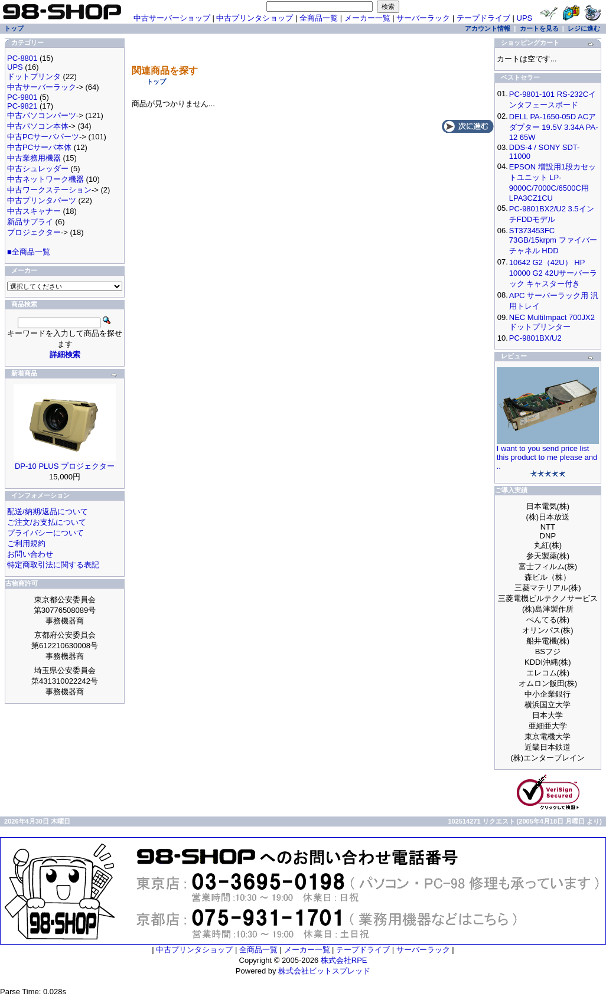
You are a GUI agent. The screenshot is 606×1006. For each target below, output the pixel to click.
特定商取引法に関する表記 (53, 564)
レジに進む (584, 28)
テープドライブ (483, 18)
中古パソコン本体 (38, 126)
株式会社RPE (344, 960)
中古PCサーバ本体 (39, 147)
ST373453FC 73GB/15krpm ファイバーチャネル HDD (553, 240)
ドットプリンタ (34, 76)
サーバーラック (423, 18)
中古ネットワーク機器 (45, 179)
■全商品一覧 (28, 251)
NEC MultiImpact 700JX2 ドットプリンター (552, 322)
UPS (525, 18)
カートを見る (539, 28)
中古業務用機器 (34, 157)
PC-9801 (22, 97)
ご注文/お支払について (46, 522)
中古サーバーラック (41, 87)
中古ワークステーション (49, 189)
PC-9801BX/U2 (535, 338)
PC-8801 (22, 58)
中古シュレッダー (38, 168)
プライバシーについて (45, 532)
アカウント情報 (487, 28)
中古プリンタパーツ (41, 200)
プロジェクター (34, 232)
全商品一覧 (318, 18)
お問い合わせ (30, 554)
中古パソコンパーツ (41, 115)
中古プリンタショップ (254, 18)
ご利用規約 (26, 543)
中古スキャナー (34, 211)
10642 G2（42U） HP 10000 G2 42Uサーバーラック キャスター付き (553, 273)
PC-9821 (22, 106)
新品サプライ (30, 221)
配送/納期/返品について (47, 511)
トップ (156, 81)
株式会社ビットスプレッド (324, 970)
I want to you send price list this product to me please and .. (547, 457)
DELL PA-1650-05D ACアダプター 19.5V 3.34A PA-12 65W (553, 127)
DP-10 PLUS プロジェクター (65, 466)
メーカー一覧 (367, 18)
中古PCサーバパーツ (43, 136)
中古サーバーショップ (171, 18)
